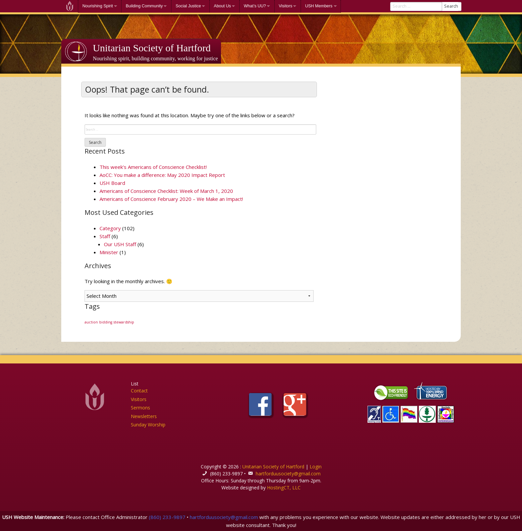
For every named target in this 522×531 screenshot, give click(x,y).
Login (316, 466)
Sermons (140, 407)
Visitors (285, 6)
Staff (105, 236)
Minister (109, 252)
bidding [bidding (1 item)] (105, 322)
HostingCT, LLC (284, 487)
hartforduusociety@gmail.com (288, 473)
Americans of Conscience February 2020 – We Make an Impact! (171, 199)
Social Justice (188, 6)
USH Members (318, 6)
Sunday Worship (148, 424)
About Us (222, 6)
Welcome (69, 6)
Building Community (144, 6)
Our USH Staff (120, 244)
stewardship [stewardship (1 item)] (124, 322)
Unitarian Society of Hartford (152, 47)
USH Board (112, 183)
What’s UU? (255, 6)
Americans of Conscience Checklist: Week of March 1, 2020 (166, 191)
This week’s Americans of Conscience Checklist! (153, 167)
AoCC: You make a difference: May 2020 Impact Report (162, 175)
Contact (139, 390)
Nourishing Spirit (98, 6)
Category (110, 228)
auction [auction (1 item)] (91, 322)
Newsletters (144, 416)
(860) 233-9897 (167, 517)
